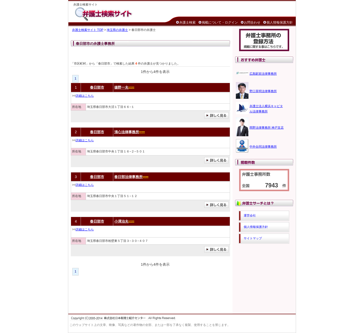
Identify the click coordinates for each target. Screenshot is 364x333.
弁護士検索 (187, 22)
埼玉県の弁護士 (117, 30)
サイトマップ (253, 238)
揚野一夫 (121, 87)
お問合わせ (252, 22)
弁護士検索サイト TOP (87, 30)
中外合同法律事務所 (263, 146)
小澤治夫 (121, 221)
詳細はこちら (85, 95)
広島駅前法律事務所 (263, 73)
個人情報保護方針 (279, 22)
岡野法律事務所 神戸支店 (266, 127)
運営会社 (250, 215)
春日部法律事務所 (128, 177)
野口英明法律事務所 (263, 91)
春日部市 (97, 87)
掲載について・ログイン (220, 22)
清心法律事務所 (126, 132)
